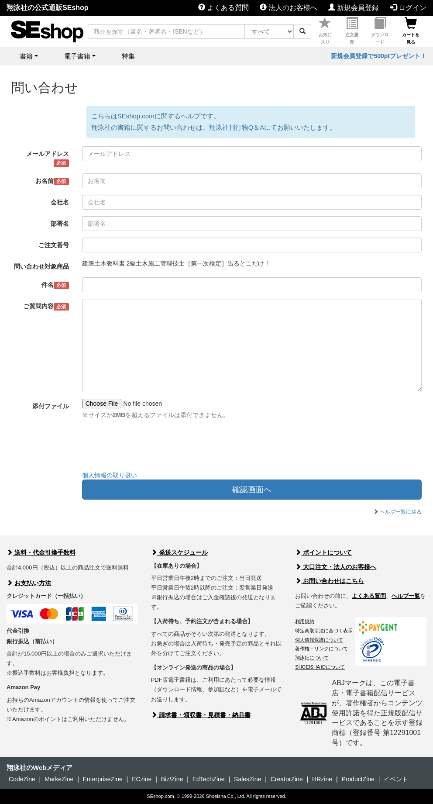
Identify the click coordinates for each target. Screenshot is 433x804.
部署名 (60, 223)
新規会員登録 (353, 7)
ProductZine (357, 779)
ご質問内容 (46, 307)
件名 (55, 285)
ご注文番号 (53, 245)
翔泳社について (312, 657)
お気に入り (325, 31)
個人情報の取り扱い (109, 475)
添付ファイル (50, 406)
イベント (396, 779)
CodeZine (22, 779)
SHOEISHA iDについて (320, 666)
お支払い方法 (29, 583)
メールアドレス (47, 158)
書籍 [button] (26, 56)
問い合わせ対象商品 (41, 266)
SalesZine (247, 779)
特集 (128, 56)
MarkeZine (59, 779)
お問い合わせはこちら (329, 580)
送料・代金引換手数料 (41, 552)
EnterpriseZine (103, 779)
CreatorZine (287, 779)
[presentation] (148, 447)
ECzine (141, 779)
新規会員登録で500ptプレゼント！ (378, 55)
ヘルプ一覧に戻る (397, 512)
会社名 (60, 202)
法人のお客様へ (288, 7)
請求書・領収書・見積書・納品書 (201, 714)
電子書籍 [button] (77, 56)
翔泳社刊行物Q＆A (237, 127)
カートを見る (410, 31)
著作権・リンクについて (321, 648)
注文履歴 (351, 31)
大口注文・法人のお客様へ (335, 566)
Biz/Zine (172, 779)
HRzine (322, 779)
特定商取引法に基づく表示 (324, 630)
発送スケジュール (179, 552)
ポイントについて (323, 552)
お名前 (52, 181)
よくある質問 (223, 7)
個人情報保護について (319, 639)
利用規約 (304, 621)
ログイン (408, 7)
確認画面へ (251, 489)
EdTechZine (208, 779)
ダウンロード (379, 31)
